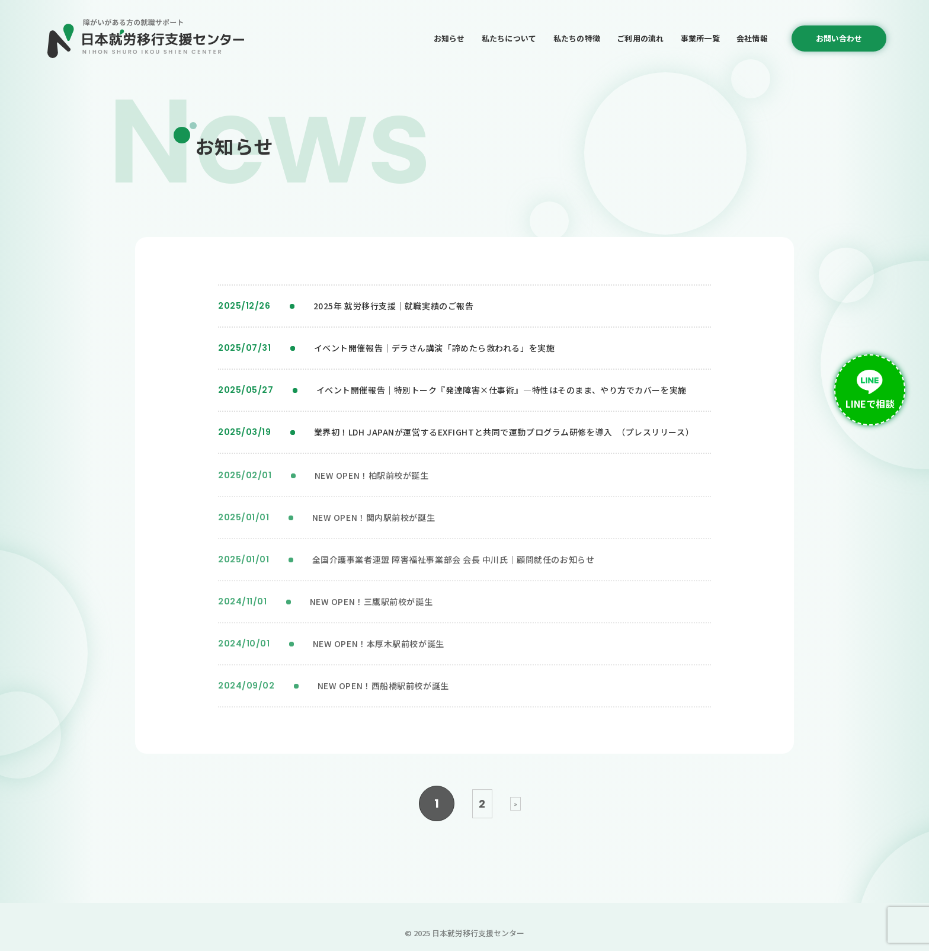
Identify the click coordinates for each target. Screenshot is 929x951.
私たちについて (509, 38)
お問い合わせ (839, 38)
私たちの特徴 (577, 38)
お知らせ (449, 38)
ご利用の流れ (640, 38)
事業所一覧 (700, 38)
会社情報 (752, 38)
